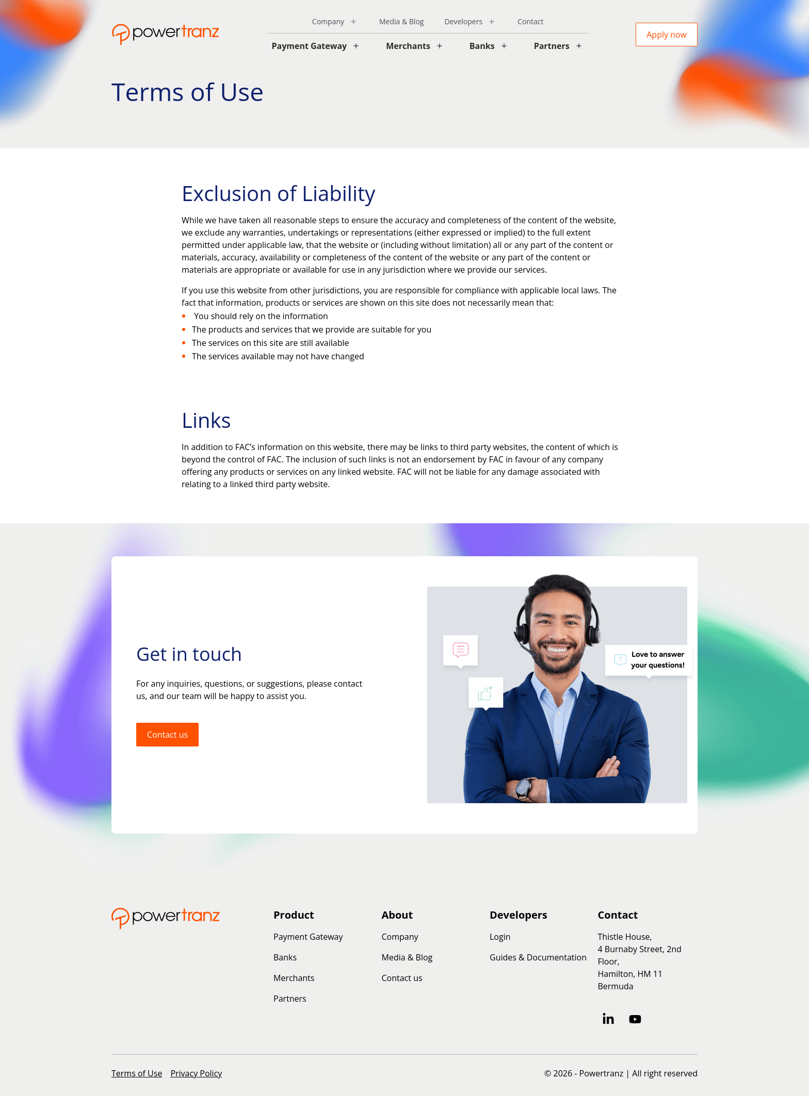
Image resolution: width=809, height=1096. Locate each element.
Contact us (167, 734)
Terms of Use (136, 1073)
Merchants (408, 46)
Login (500, 936)
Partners (552, 46)
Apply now (666, 34)
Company (328, 21)
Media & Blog (401, 21)
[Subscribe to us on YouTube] (635, 1019)
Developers (463, 21)
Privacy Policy (196, 1073)
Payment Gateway (309, 46)
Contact (530, 21)
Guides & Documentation (538, 957)
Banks (482, 46)
